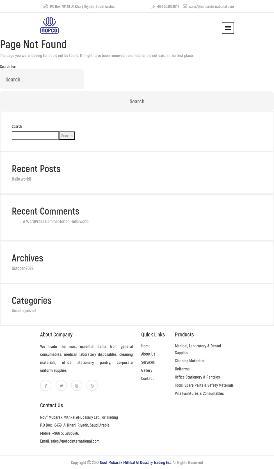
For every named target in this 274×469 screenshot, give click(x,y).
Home (145, 345)
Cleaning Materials (189, 360)
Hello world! (21, 178)
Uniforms (182, 368)
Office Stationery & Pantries (197, 376)
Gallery (146, 370)
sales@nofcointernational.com (208, 6)
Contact (147, 378)
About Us (148, 353)
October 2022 (23, 268)
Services (148, 362)
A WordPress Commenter (44, 221)
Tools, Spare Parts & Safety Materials (204, 385)
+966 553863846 (165, 6)
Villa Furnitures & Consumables (199, 393)
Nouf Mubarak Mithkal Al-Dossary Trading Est (135, 462)
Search (17, 126)
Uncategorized (24, 310)
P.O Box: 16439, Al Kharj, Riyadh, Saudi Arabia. (79, 6)
